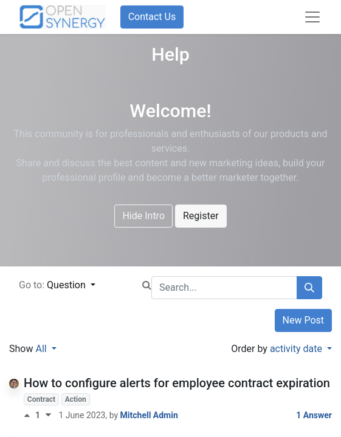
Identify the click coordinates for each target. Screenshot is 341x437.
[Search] (309, 287)
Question (67, 285)
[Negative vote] (48, 415)
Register (201, 216)
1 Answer (314, 415)
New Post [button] (304, 320)
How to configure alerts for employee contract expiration (177, 383)
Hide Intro (143, 216)
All (42, 348)
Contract (41, 399)
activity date (297, 348)
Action (75, 399)
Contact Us (152, 16)
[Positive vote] (29, 415)
